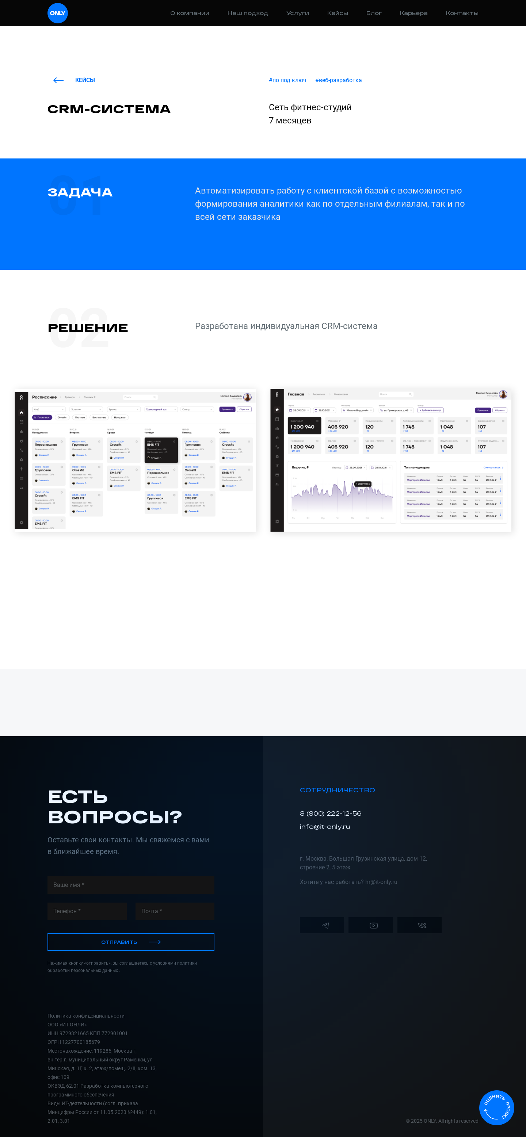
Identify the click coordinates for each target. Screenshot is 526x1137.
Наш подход (248, 13)
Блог (374, 13)
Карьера (414, 13)
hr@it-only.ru (381, 881)
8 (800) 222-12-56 (331, 813)
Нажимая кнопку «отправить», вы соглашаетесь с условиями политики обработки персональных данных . (122, 967)
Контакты (462, 13)
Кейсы (337, 13)
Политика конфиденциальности (86, 1016)
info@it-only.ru (325, 826)
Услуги (297, 13)
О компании (189, 13)
